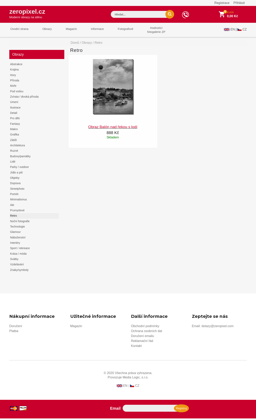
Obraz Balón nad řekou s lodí (112, 128)
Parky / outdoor (19, 168)
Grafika (14, 136)
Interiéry (15, 244)
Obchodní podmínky (145, 327)
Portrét (14, 195)
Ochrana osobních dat (146, 332)
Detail (13, 114)
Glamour (15, 233)
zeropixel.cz (28, 14)
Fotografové (117, 31)
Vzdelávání (17, 266)
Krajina (14, 71)
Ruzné (14, 152)
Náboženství (18, 239)
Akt (12, 206)
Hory (13, 76)
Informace (91, 31)
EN (232, 31)
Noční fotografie (20, 222)
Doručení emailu (142, 337)
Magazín (67, 31)
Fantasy (15, 125)
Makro (14, 130)
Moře (13, 87)
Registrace (221, 3)
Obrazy (44, 31)
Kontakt (136, 347)
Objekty (14, 179)
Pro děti (15, 119)
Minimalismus (18, 201)
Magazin (76, 327)
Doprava (15, 184)
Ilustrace (15, 109)
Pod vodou (16, 92)
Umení (14, 103)
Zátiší (13, 141)
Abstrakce (16, 65)
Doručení (15, 327)
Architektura (17, 147)
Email (115, 410)
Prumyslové (17, 211)
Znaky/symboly (19, 271)
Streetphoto (17, 190)
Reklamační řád (142, 342)
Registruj (181, 409)
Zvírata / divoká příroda (24, 98)
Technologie (17, 228)
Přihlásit (239, 3)
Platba (13, 332)
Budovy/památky (20, 157)
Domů (75, 44)
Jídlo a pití (16, 174)
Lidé (12, 163)
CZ (245, 31)
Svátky (14, 260)
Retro (13, 217)
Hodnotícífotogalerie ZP (146, 31)
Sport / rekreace (20, 249)
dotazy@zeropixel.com (217, 327)
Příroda (14, 82)
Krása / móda (18, 255)
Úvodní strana (18, 31)
